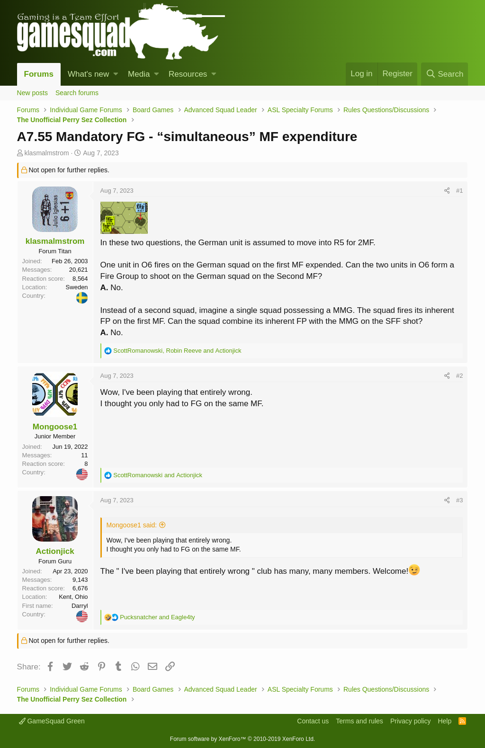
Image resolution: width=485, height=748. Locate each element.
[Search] (444, 74)
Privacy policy (410, 721)
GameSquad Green (52, 721)
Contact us (313, 721)
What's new (88, 74)
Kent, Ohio (73, 596)
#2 (459, 375)
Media (139, 74)
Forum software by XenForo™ (242, 739)
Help (444, 721)
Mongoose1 (55, 426)
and (157, 475)
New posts (32, 93)
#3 (459, 500)
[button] (116, 74)
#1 (459, 190)
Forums (39, 74)
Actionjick (55, 551)
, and (177, 350)
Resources (188, 74)
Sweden (77, 287)
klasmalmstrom (46, 153)
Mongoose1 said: (132, 525)
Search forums (77, 93)
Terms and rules (359, 721)
